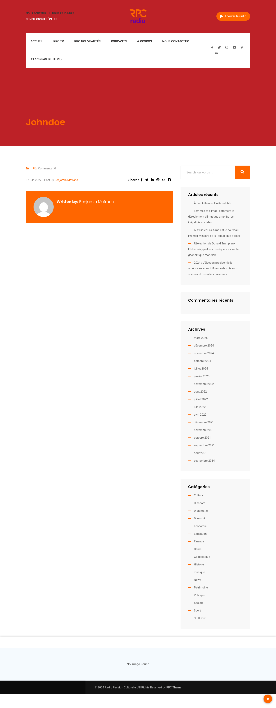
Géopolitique (202, 557)
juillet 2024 (201, 368)
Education (200, 534)
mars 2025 (201, 338)
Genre (197, 549)
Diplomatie (201, 510)
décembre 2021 (204, 422)
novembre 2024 (204, 353)
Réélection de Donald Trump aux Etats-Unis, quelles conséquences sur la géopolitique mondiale (213, 249)
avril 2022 (200, 414)
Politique (199, 595)
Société (199, 603)
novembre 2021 (204, 430)
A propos (144, 41)
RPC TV (58, 41)
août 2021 (200, 453)
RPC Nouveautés (87, 41)
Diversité (199, 518)
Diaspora (199, 503)
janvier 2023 (201, 376)
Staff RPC (200, 618)
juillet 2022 (201, 399)
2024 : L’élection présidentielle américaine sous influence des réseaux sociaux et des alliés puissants (213, 268)
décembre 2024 (204, 345)
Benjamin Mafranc (66, 180)
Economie (200, 526)
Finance (199, 541)
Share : (133, 180)
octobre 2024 (202, 361)
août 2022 (200, 391)
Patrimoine (201, 587)
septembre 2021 (204, 445)
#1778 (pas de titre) (46, 59)
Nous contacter (175, 41)
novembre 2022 (204, 384)
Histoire (199, 564)
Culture (198, 495)
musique (199, 572)
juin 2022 (200, 407)
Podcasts (119, 41)
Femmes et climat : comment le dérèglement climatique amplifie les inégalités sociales (211, 216)
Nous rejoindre (63, 13)
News (197, 580)
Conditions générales (41, 19)
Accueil (37, 41)
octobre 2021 (202, 437)
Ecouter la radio (233, 16)
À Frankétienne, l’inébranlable (212, 203)
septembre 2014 (204, 460)
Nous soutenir (36, 13)
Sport (197, 610)
